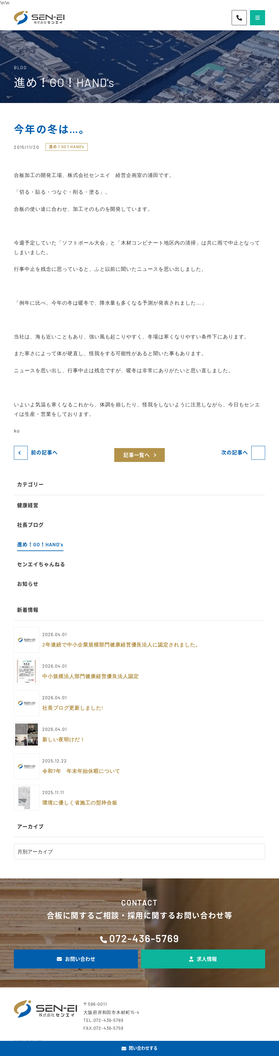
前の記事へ (44, 452)
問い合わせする (139, 1048)
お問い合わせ (76, 959)
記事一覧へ (136, 455)
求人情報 (203, 959)
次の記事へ (234, 452)
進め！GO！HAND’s (66, 146)
